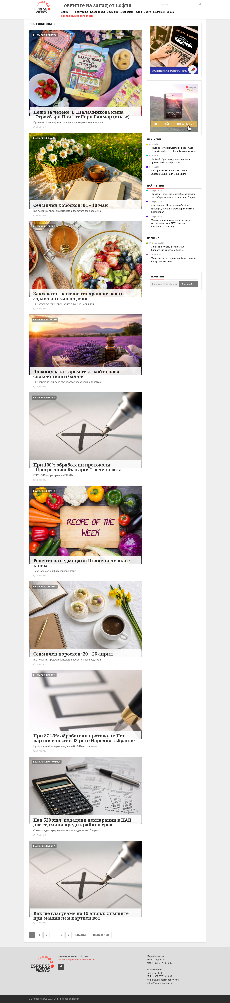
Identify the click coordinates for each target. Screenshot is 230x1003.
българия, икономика (46, 761)
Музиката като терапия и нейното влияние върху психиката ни (174, 260)
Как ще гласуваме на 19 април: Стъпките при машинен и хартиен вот (81, 915)
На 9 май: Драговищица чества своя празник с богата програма (170, 161)
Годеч (138, 12)
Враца (170, 12)
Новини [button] (63, 12)
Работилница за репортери (76, 16)
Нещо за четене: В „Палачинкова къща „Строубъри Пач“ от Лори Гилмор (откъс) (81, 114)
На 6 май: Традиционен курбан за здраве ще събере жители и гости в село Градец (173, 196)
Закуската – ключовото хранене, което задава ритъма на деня (78, 296)
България (159, 12)
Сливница (113, 12)
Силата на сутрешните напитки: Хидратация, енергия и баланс (167, 248)
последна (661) (100, 935)
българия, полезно (45, 319)
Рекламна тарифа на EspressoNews (76, 959)
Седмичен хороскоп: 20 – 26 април (73, 654)
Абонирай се (188, 284)
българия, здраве (44, 226)
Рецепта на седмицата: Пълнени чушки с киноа (81, 563)
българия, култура (44, 35)
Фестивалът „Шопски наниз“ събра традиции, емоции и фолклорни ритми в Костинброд (172, 208)
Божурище (81, 12)
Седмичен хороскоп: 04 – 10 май (70, 205)
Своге (147, 12)
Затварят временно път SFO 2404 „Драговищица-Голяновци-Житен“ (169, 172)
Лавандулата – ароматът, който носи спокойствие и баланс (76, 374)
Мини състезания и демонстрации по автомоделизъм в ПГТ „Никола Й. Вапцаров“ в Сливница (171, 223)
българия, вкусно (44, 491)
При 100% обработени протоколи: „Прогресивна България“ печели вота (77, 467)
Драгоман (126, 12)
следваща (80, 935)
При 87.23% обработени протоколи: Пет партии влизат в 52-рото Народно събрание (84, 738)
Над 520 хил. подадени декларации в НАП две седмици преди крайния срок (82, 822)
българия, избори (44, 397)
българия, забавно (44, 138)
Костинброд (97, 12)
